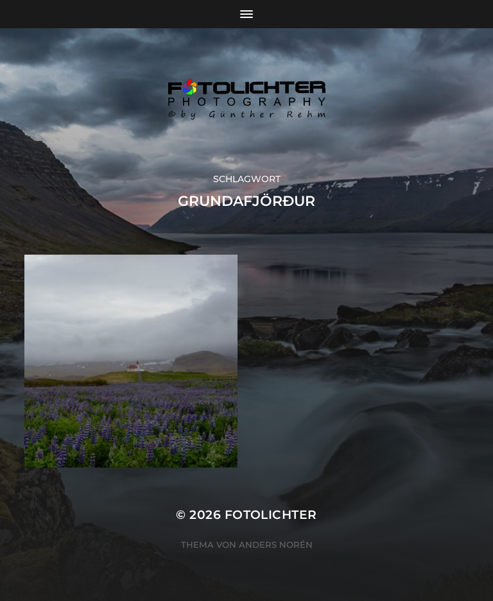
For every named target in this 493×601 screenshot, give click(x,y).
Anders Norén (276, 544)
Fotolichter (271, 514)
